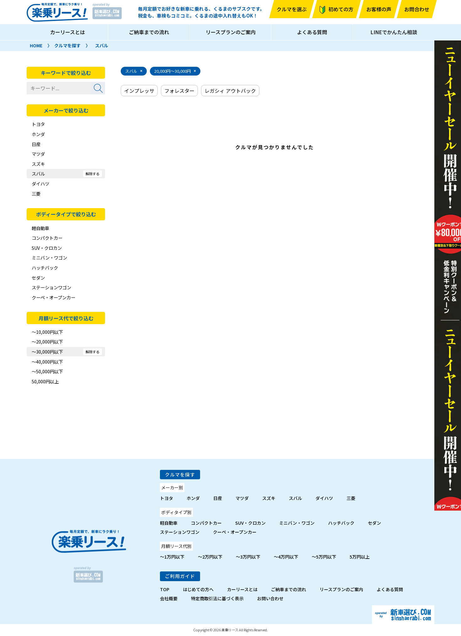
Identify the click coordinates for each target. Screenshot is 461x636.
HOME (36, 45)
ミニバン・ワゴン (49, 257)
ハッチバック (45, 267)
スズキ (38, 163)
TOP (164, 589)
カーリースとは (67, 32)
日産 (36, 144)
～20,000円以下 (47, 341)
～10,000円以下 (47, 332)
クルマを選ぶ (292, 9)
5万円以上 (360, 557)
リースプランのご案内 (231, 32)
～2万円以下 (210, 557)
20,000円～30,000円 (172, 71)
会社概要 (169, 598)
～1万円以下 (172, 557)
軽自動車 (40, 228)
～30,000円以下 (47, 351)
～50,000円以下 (47, 371)
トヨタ (38, 124)
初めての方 (340, 9)
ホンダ (38, 134)
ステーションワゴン (51, 287)
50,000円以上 (45, 381)
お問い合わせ (270, 598)
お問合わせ (416, 9)
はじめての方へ (198, 589)
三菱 (36, 193)
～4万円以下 (286, 557)
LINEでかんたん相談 (393, 32)
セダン (38, 277)
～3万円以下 (248, 557)
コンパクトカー (47, 237)
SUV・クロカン (47, 247)
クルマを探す (67, 45)
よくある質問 (312, 32)
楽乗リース (57, 12)
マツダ (38, 153)
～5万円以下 (324, 557)
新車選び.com (403, 614)
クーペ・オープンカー (53, 297)
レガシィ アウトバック (230, 90)
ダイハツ (40, 183)
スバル (101, 45)
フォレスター (179, 90)
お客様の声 (378, 9)
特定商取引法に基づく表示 (217, 598)
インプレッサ (139, 90)
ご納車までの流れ (149, 32)
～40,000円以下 (47, 361)
